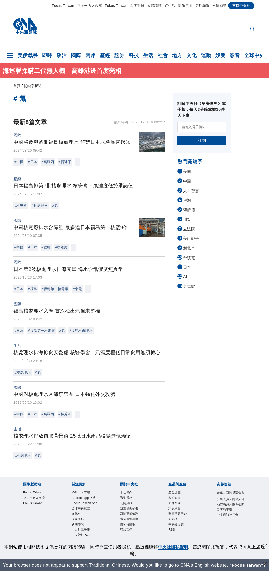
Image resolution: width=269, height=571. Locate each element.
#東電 (77, 289)
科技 (134, 55)
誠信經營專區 (130, 520)
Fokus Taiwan (116, 5)
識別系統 (126, 498)
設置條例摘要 (130, 509)
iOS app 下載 (81, 492)
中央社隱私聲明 (173, 547)
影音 (235, 55)
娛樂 (220, 55)
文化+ (76, 514)
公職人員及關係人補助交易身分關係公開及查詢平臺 (230, 510)
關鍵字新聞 (33, 86)
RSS (171, 531)
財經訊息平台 (178, 514)
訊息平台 (175, 509)
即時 (47, 55)
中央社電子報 (82, 531)
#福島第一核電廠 (55, 289)
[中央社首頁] (25, 27)
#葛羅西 (48, 162)
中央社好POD (82, 536)
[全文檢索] (253, 29)
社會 (163, 55)
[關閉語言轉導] (265, 564)
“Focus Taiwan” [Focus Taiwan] (246, 565)
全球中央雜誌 (82, 509)
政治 (62, 55)
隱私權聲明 (128, 525)
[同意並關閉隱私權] (265, 546)
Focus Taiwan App (85, 504)
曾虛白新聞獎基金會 (230, 495)
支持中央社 (241, 6)
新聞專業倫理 (130, 514)
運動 (206, 55)
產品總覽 (175, 492)
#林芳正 (64, 414)
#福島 (46, 247)
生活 (148, 55)
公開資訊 (126, 504)
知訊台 (173, 520)
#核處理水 (40, 206)
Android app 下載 (84, 498)
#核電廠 (61, 247)
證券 (119, 55)
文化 (192, 55)
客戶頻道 (202, 5)
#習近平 (64, 162)
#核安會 (20, 206)
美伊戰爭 (28, 55)
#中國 (18, 162)
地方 (177, 55)
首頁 (17, 86)
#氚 (55, 206)
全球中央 (254, 55)
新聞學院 (78, 525)
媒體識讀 (154, 5)
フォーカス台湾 (89, 5)
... (77, 162)
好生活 (169, 5)
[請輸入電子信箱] (201, 127)
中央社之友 (176, 525)
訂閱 (202, 140)
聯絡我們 (126, 531)
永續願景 (219, 5)
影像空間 (185, 5)
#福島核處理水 (81, 331)
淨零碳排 (137, 5)
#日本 (32, 162)
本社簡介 (126, 492)
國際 (76, 55)
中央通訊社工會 (228, 521)
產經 (105, 55)
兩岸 (90, 55)
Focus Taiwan (63, 5)
